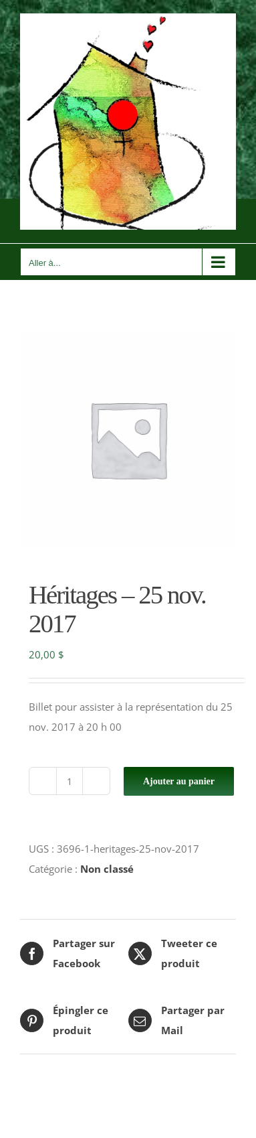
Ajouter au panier (179, 781)
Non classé (107, 868)
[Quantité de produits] (69, 781)
